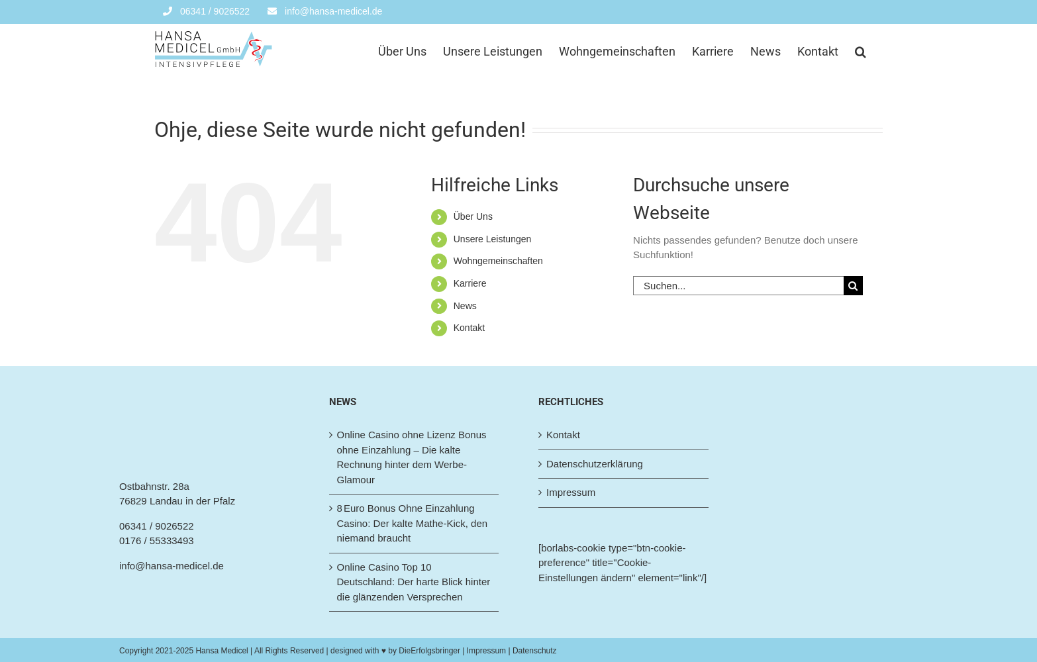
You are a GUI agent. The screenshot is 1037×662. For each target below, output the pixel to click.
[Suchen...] (738, 285)
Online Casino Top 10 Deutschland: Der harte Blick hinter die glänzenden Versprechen (414, 581)
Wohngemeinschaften (498, 261)
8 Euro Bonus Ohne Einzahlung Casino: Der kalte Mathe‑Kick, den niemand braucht (412, 523)
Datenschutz (535, 650)
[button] (860, 50)
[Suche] (853, 285)
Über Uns (473, 216)
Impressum (570, 492)
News (465, 306)
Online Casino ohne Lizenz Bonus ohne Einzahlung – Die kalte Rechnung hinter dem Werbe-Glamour (412, 457)
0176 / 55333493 (156, 540)
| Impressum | (486, 650)
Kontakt (469, 327)
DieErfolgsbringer (429, 650)
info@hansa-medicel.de (171, 565)
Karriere (470, 283)
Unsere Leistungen (493, 239)
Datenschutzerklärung (594, 463)
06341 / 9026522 (156, 526)
